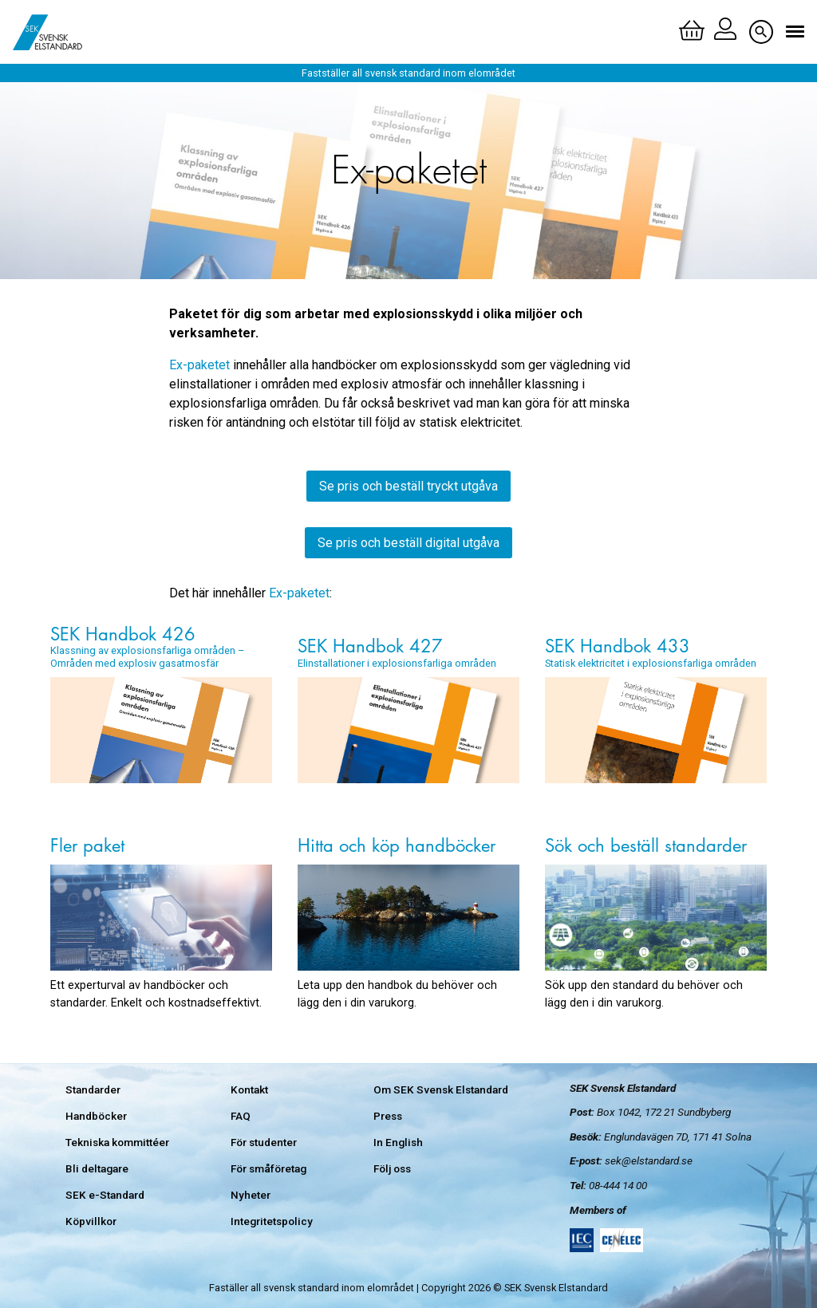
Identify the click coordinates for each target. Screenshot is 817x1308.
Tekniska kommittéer (117, 1142)
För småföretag (268, 1168)
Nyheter (250, 1194)
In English (398, 1142)
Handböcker (96, 1115)
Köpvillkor (90, 1221)
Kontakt (249, 1089)
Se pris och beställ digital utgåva (408, 542)
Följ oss (392, 1168)
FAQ (241, 1115)
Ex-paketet (199, 364)
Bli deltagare (96, 1168)
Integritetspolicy (272, 1221)
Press (387, 1115)
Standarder (92, 1089)
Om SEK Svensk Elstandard (440, 1089)
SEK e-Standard (104, 1194)
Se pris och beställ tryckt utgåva (408, 486)
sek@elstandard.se (649, 1160)
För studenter (264, 1142)
